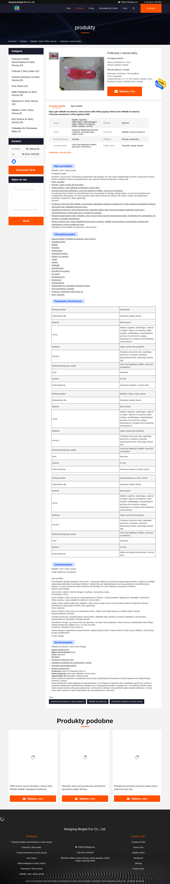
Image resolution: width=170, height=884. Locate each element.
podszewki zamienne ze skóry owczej (126, 701)
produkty (23, 41)
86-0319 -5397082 (153, 2)
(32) (25, 71)
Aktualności (138, 858)
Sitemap (138, 863)
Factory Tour (138, 847)
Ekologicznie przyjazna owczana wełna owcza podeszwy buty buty (135, 787)
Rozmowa (151, 8)
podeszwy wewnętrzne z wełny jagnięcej (67, 701)
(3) (24, 130)
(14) (23, 62)
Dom (69, 8)
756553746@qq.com (128, 2)
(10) (26, 78)
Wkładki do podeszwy (98, 701)
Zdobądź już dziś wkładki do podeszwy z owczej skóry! (74, 227)
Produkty (79, 8)
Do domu (12, 41)
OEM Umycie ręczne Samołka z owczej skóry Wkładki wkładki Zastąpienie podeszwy (31, 787)
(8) (23, 111)
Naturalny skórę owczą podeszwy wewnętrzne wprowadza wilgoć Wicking (83, 787)
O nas (91, 8)
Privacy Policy (138, 869)
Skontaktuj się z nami (108, 8)
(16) (24, 93)
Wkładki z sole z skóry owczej (43, 41)
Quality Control (138, 853)
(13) (20, 86)
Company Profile (138, 842)
